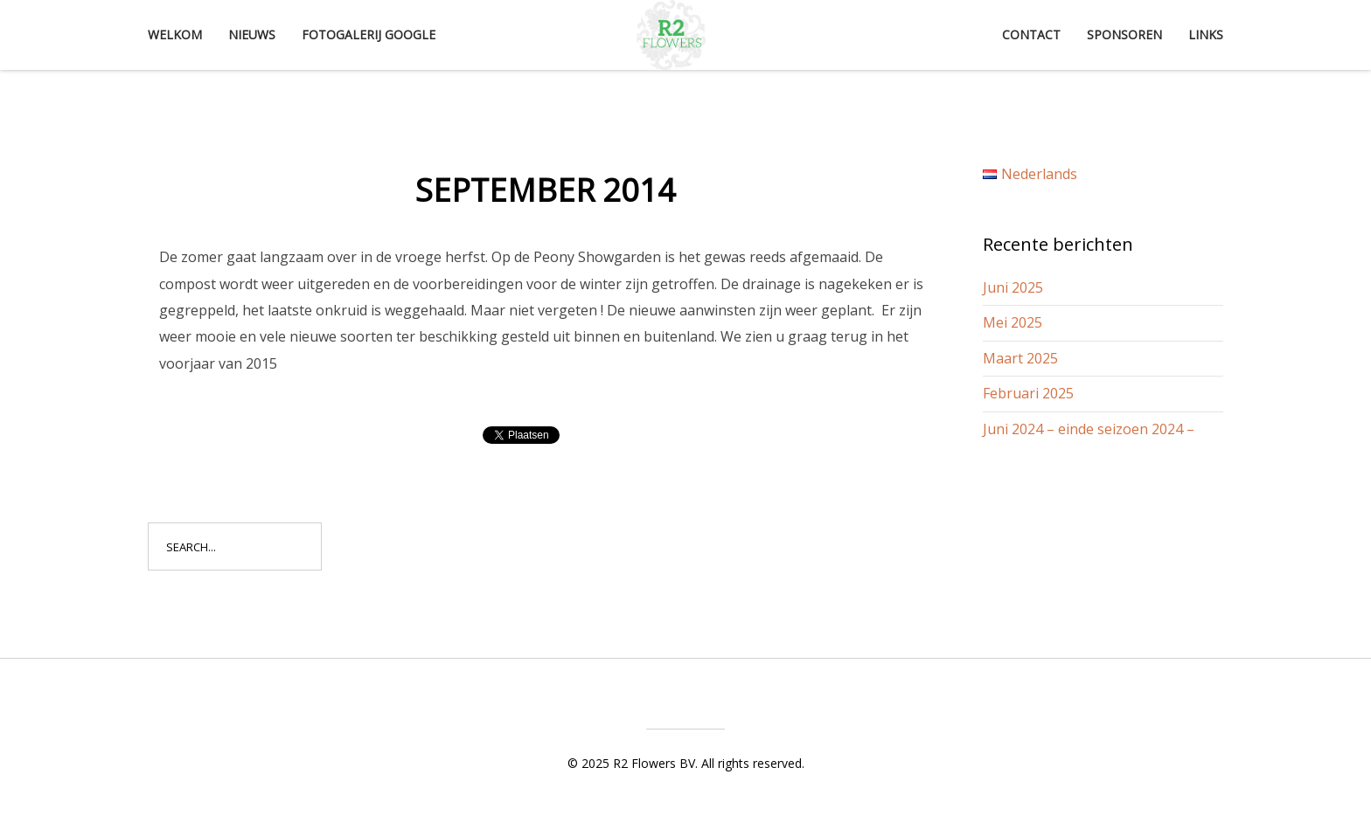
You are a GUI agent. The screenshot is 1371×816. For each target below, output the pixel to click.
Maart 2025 (1020, 358)
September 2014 (545, 190)
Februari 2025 (1028, 393)
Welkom (175, 34)
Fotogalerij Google (368, 34)
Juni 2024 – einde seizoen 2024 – (1088, 429)
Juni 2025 (1013, 287)
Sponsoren (1124, 34)
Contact (1031, 34)
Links (1205, 34)
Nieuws (251, 34)
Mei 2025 (1012, 322)
